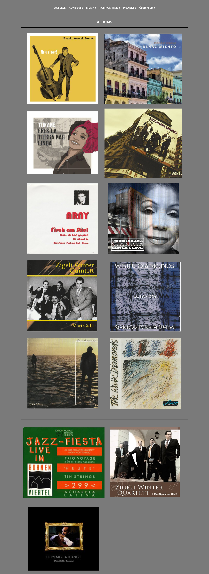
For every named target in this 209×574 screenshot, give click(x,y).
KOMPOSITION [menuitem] (109, 7)
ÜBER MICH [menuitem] (147, 7)
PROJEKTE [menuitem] (129, 7)
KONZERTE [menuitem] (76, 7)
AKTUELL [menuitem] (60, 7)
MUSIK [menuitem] (91, 7)
